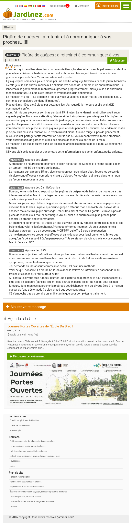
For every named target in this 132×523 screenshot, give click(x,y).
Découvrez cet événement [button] (27, 356)
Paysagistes (15, 461)
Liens (12, 466)
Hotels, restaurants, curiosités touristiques (28, 451)
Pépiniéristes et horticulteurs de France (27, 487)
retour (9, 27)
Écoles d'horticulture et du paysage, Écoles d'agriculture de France (38, 492)
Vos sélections (60, 6)
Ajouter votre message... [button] (27, 307)
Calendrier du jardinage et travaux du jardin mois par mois (35, 456)
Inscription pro (107, 5)
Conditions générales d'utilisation (24, 420)
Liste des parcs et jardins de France (25, 497)
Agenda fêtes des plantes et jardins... (26, 482)
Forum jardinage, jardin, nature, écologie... (28, 446)
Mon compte (15, 430)
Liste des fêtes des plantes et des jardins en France (32, 501)
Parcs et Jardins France (20, 477)
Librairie (13, 507)
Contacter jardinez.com (20, 425)
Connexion (82, 6)
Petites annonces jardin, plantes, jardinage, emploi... (32, 441)
